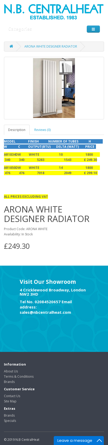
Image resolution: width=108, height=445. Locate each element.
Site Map (10, 401)
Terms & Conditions (19, 376)
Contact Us (12, 396)
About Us (11, 371)
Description (16, 130)
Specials (10, 420)
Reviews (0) (42, 130)
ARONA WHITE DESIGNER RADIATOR (50, 46)
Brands (9, 382)
